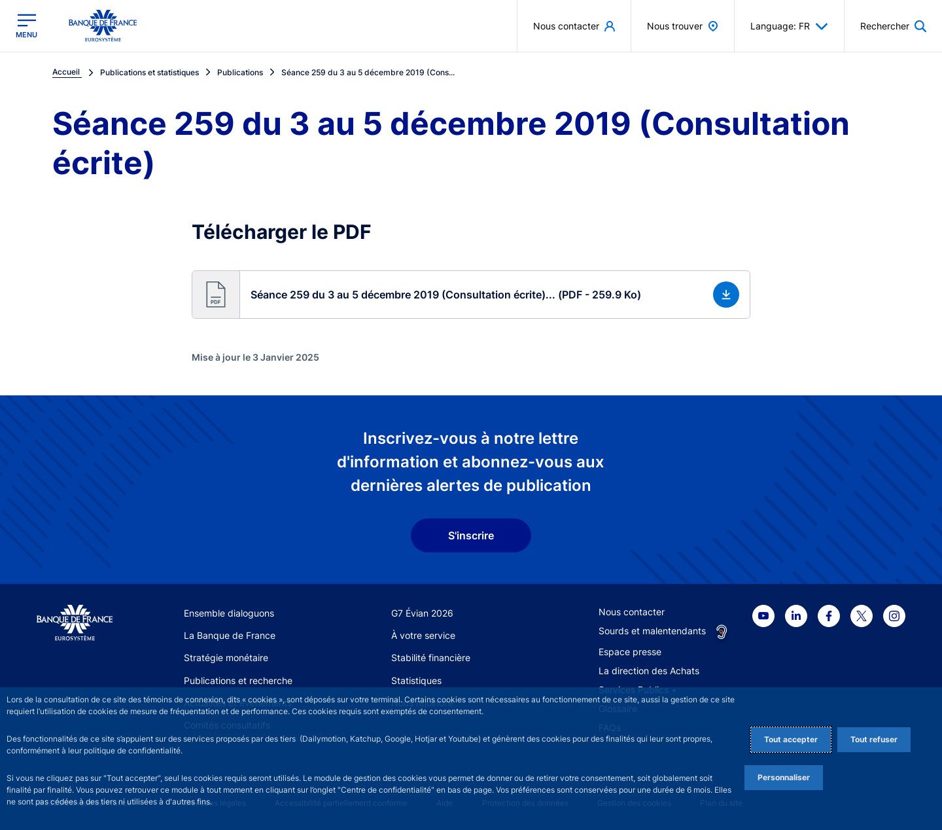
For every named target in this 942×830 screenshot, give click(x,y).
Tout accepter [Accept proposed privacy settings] (791, 739)
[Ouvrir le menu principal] (26, 26)
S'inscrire (471, 535)
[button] (471, 294)
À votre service (423, 635)
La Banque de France (229, 635)
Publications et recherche (238, 680)
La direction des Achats (649, 670)
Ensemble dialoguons (229, 613)
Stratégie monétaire (226, 657)
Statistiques (416, 680)
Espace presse (630, 651)
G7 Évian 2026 (422, 613)
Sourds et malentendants (652, 630)
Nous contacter (632, 611)
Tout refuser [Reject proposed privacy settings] (874, 739)
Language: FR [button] (789, 26)
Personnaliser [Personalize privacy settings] (784, 777)
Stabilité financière (430, 657)
